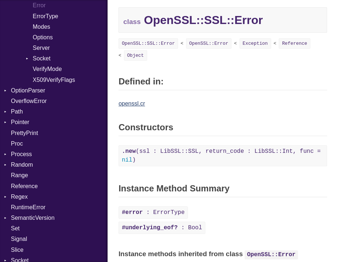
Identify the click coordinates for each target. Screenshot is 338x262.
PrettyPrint (24, 133)
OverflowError (29, 101)
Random (22, 165)
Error (39, 5)
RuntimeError (28, 207)
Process (21, 154)
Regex (19, 197)
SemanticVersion (33, 218)
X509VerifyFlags (54, 80)
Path (17, 111)
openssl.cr (131, 103)
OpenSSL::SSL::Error (148, 43)
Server (41, 48)
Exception (255, 43)
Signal (19, 239)
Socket (42, 58)
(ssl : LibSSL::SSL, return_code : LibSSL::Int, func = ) (221, 155)
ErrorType (45, 16)
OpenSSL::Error (209, 43)
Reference (24, 186)
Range (19, 175)
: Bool (162, 228)
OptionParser (28, 90)
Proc (17, 143)
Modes (41, 27)
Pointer (20, 122)
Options (43, 37)
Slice (17, 250)
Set (15, 228)
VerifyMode (47, 69)
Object (135, 55)
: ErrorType (153, 212)
